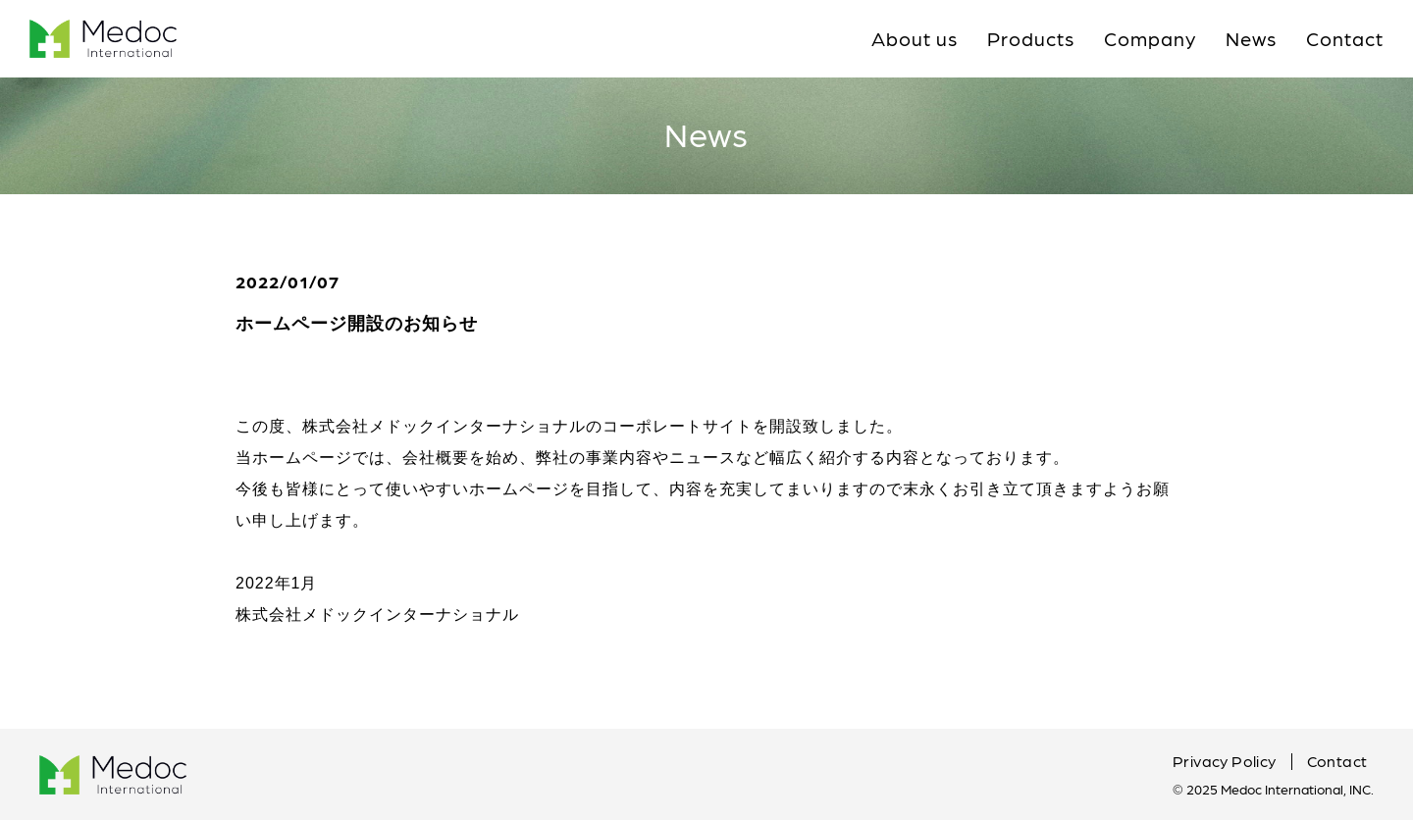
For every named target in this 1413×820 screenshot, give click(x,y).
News (1251, 38)
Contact (1345, 38)
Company (1150, 38)
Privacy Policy (1225, 760)
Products (1030, 38)
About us (914, 38)
